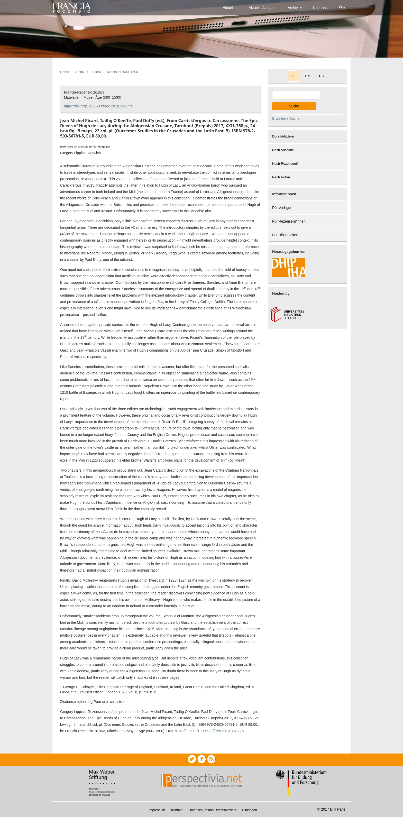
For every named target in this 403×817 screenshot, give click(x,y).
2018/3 (96, 72)
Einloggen (249, 810)
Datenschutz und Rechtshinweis (212, 810)
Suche (294, 106)
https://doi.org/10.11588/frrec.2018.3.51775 (98, 106)
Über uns (320, 8)
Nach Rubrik (281, 177)
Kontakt (176, 810)
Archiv (293, 8)
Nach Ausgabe (283, 150)
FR (321, 76)
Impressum (157, 810)
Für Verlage (281, 208)
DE (293, 76)
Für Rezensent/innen (289, 221)
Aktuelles (230, 8)
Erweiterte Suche (286, 118)
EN (307, 76)
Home (64, 72)
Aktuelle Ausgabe (263, 8)
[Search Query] (296, 95)
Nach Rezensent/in (286, 164)
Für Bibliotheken (285, 235)
